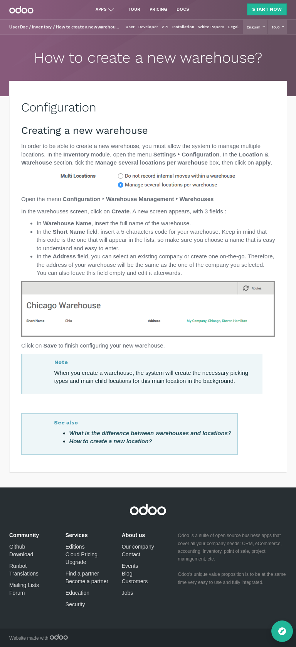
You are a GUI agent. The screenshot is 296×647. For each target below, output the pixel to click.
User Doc (18, 27)
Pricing (158, 9)
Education (77, 593)
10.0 (276, 27)
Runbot (18, 566)
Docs (183, 9)
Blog (127, 573)
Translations (24, 573)
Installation (183, 27)
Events (130, 566)
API (165, 27)
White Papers (211, 27)
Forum (17, 593)
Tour (134, 9)
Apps (101, 9)
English (254, 27)
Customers (135, 581)
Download (21, 554)
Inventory (42, 27)
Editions (75, 547)
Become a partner (87, 581)
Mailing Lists (24, 585)
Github (17, 547)
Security (75, 604)
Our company (138, 547)
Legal (233, 27)
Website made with (38, 638)
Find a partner (82, 573)
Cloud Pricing (82, 554)
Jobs (127, 593)
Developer (148, 27)
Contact (131, 554)
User (130, 27)
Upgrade (76, 562)
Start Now (267, 9)
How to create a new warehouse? (88, 27)
